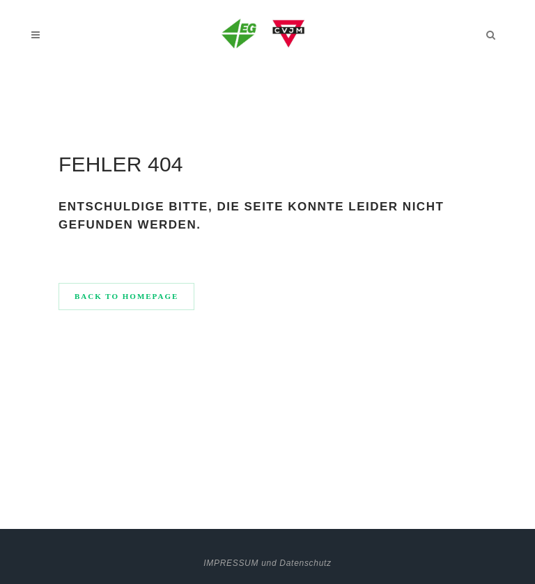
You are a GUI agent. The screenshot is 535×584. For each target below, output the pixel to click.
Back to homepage (126, 296)
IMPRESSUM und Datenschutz (267, 563)
